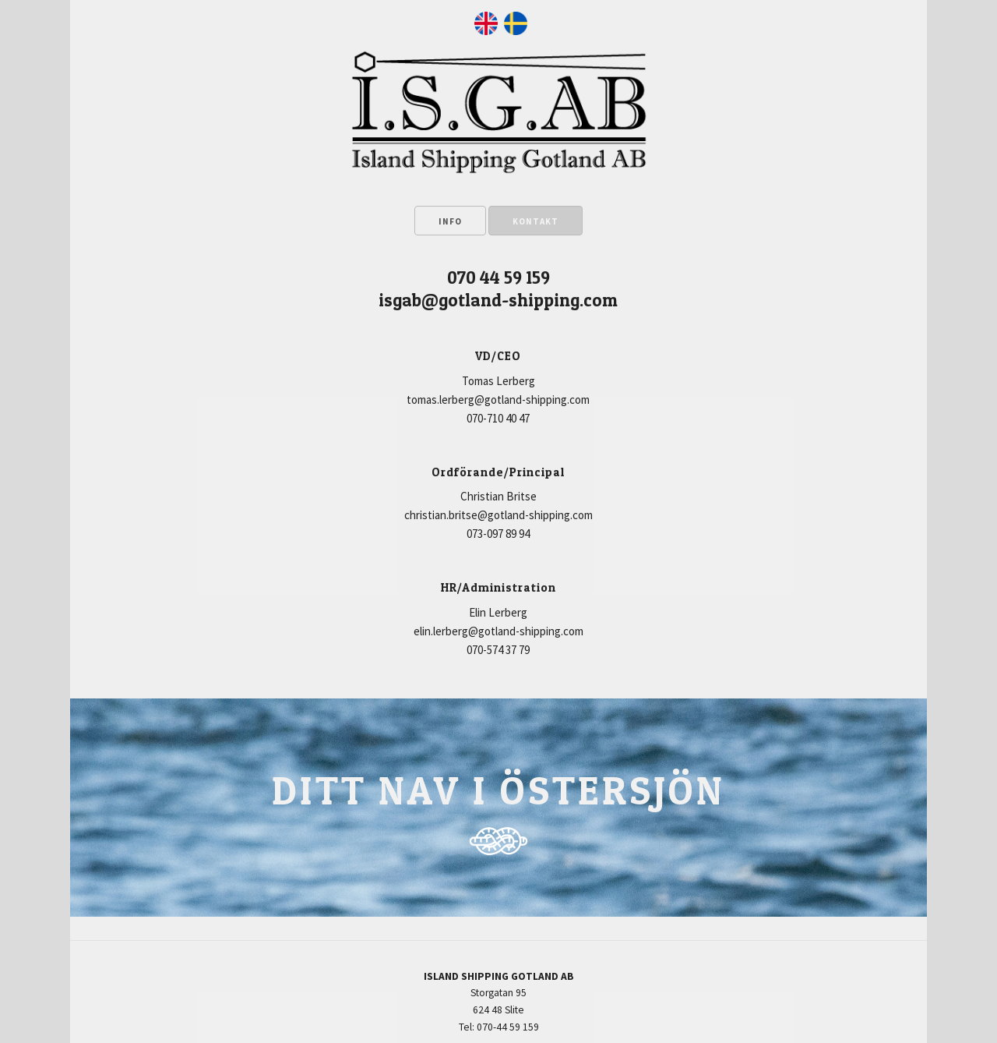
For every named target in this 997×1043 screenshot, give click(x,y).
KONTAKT (535, 221)
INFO (450, 221)
